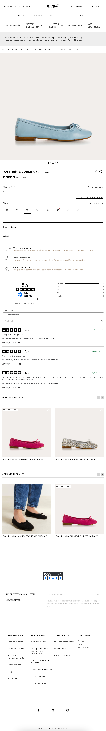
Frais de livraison (15, 641)
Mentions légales (38, 641)
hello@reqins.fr (84, 647)
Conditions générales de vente (40, 661)
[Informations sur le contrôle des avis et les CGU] (38, 299)
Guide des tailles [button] (95, 203)
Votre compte (61, 635)
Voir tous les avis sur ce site (25, 304)
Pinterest (53, 713)
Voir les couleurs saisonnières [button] (89, 197)
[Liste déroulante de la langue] (8, 6)
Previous (98, 397)
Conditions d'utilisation (41, 669)
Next (102, 397)
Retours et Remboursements (16, 656)
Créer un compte (62, 655)
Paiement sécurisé (16, 648)
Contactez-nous (22, 6)
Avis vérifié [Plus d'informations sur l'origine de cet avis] (99, 330)
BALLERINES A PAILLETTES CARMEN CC (76, 459)
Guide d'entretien (39, 676)
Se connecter (76, 6)
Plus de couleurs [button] (95, 187)
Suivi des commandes (64, 641)
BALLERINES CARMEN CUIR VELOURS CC (24, 459)
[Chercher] (53, 15)
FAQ (10, 671)
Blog (92, 6)
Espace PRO (13, 678)
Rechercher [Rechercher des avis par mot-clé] (52, 321)
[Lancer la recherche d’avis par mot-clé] (102, 321)
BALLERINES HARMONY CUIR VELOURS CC (25, 536)
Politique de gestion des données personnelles (40, 651)
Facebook (38, 713)
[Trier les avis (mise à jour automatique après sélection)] (53, 314)
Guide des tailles (38, 683)
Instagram (67, 713)
